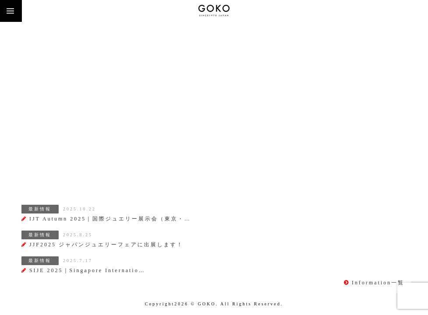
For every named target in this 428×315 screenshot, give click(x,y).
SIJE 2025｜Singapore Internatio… (83, 270)
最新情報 (39, 208)
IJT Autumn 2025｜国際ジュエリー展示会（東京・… (106, 219)
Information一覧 (374, 283)
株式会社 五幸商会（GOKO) (214, 11)
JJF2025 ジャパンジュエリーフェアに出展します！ (102, 245)
